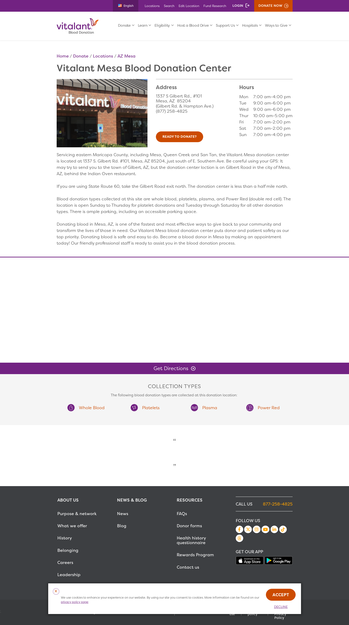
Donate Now (270, 5)
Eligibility (162, 25)
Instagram (256, 529)
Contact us (188, 567)
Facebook (239, 529)
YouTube (265, 529)
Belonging (67, 550)
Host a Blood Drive (193, 25)
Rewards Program (195, 555)
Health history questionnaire (191, 540)
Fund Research (214, 6)
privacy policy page (74, 602)
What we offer (72, 526)
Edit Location (189, 6)
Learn (142, 25)
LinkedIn (274, 529)
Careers (65, 562)
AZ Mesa (127, 56)
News (122, 514)
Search (169, 6)
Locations (152, 6)
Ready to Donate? (179, 136)
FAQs (182, 514)
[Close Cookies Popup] (56, 591)
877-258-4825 (278, 504)
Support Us (225, 25)
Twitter (248, 529)
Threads (239, 538)
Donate (124, 25)
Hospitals (250, 25)
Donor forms (189, 526)
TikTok (283, 529)
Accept (280, 595)
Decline (281, 607)
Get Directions (171, 368)
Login (237, 5)
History (64, 538)
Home (63, 56)
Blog (121, 526)
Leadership (69, 575)
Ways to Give (276, 25)
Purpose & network (77, 514)
